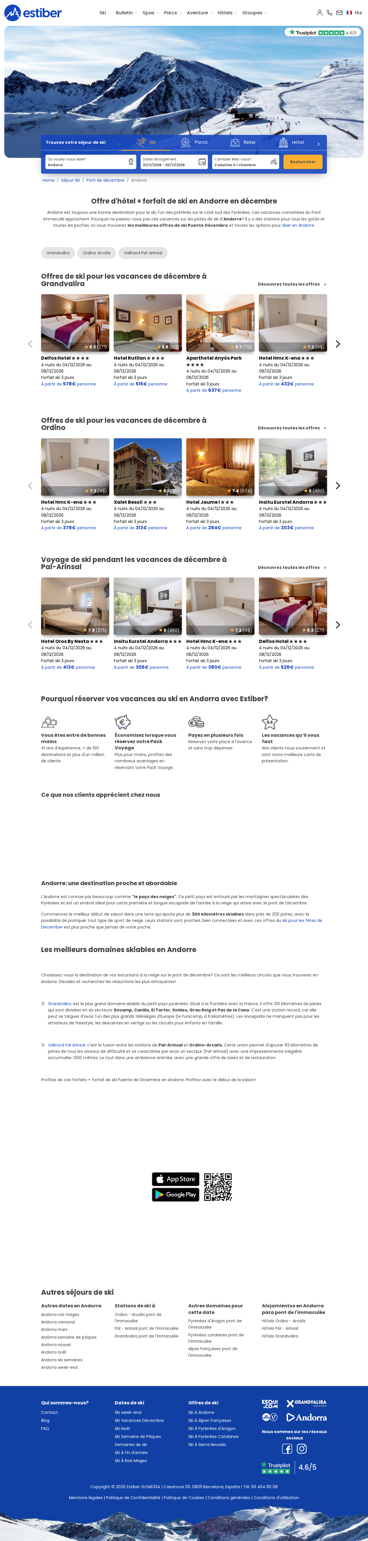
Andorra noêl (53, 1352)
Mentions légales (86, 1498)
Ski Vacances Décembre (139, 1420)
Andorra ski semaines (62, 1360)
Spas (148, 12)
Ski (102, 12)
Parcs (170, 12)
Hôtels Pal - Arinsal (280, 1328)
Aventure (197, 12)
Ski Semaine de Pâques (138, 1436)
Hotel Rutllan (139, 358)
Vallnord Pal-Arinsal (143, 253)
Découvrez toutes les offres (289, 284)
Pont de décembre (105, 180)
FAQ (45, 1428)
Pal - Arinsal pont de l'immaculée (147, 1328)
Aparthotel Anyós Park (214, 361)
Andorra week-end (59, 1367)
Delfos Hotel (65, 358)
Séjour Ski (70, 180)
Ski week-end (128, 1412)
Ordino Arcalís (97, 253)
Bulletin (124, 12)
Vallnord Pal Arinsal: (67, 1045)
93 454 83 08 (264, 1487)
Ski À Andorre (201, 1412)
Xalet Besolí (135, 502)
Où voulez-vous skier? (67, 159)
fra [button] (354, 13)
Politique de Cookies (184, 1498)
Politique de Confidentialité (133, 1498)
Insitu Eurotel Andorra (293, 502)
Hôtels (225, 12)
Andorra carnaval (58, 1322)
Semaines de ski (131, 1444)
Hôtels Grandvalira (280, 1336)
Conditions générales (229, 1498)
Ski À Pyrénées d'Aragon (212, 1428)
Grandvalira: (60, 1004)
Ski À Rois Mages (131, 1461)
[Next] (318, 144)
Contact (49, 1412)
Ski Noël (122, 1428)
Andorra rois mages (60, 1314)
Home (49, 180)
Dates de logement (159, 159)
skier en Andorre (298, 225)
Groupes (252, 12)
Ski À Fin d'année (131, 1452)
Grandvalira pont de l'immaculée (147, 1336)
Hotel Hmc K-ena (286, 358)
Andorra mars (54, 1329)
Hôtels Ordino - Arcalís (284, 1321)
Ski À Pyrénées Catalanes (213, 1436)
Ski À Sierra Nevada (207, 1444)
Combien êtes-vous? (233, 159)
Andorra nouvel (56, 1345)
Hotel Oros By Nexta (72, 641)
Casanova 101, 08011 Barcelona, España (202, 1487)
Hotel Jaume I (210, 502)
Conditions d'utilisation (276, 1498)
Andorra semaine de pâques (69, 1337)
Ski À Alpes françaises (209, 1420)
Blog (45, 1420)
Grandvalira (58, 253)
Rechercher (303, 162)
